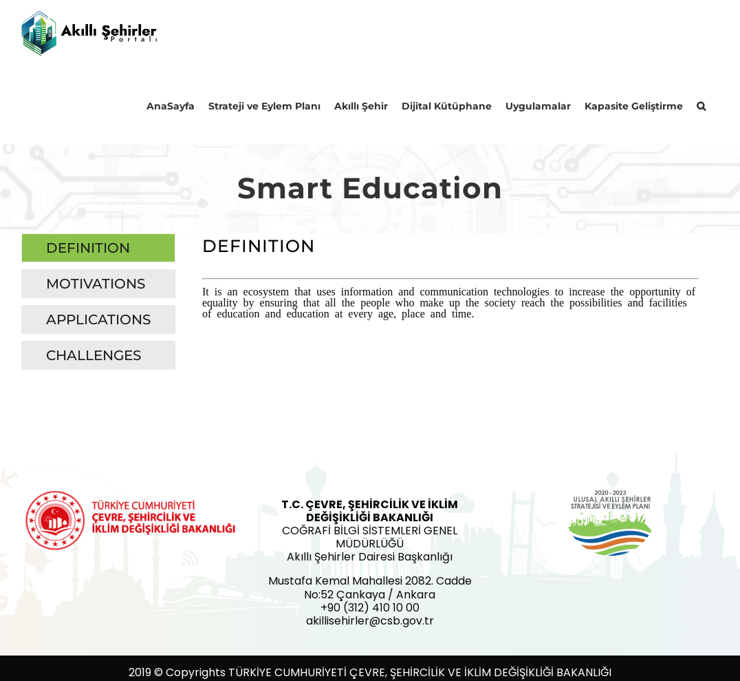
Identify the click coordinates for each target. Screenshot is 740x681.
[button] (701, 105)
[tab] (98, 247)
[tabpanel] (450, 305)
